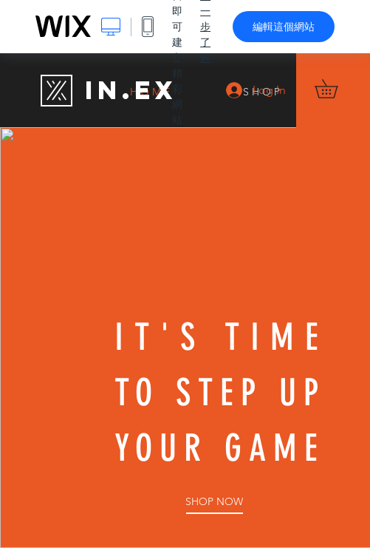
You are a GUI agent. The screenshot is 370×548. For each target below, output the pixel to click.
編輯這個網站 (284, 26)
